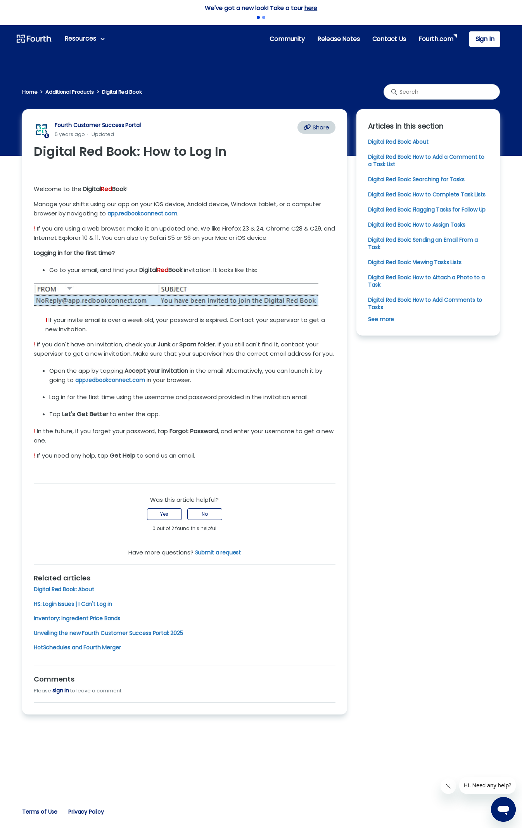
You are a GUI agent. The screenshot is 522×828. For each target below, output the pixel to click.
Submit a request (218, 552)
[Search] (442, 92)
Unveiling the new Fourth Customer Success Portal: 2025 (108, 633)
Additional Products (69, 92)
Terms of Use (39, 812)
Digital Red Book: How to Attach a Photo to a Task (426, 281)
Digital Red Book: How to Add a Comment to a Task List (426, 160)
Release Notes (338, 38)
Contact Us (389, 38)
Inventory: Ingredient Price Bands (77, 618)
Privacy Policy (86, 812)
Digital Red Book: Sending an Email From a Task (423, 243)
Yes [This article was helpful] (164, 514)
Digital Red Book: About (64, 589)
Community (287, 38)
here (310, 8)
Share (316, 127)
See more (381, 319)
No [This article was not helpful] (205, 514)
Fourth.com (435, 38)
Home (29, 92)
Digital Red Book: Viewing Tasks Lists (414, 262)
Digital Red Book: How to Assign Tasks (416, 225)
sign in (60, 690)
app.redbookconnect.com (110, 380)
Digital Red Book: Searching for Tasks (416, 179)
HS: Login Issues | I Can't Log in (73, 604)
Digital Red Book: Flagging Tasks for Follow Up (427, 209)
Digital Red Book (122, 92)
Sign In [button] (484, 38)
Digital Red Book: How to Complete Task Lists (426, 194)
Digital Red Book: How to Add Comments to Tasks (425, 303)
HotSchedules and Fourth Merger (77, 647)
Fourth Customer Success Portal (97, 125)
